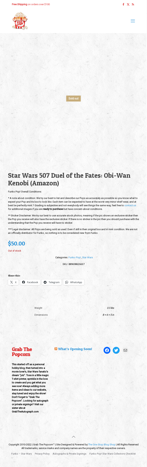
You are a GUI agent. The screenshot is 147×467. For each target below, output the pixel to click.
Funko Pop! (75, 257)
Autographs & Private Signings (69, 453)
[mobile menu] (133, 21)
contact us (130, 205)
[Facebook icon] (123, 4)
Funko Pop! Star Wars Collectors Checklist (112, 453)
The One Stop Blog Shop (101, 444)
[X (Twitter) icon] (128, 4)
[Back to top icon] (73, 437)
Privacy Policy (42, 453)
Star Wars (87, 257)
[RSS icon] (132, 4)
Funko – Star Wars (21, 453)
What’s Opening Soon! (75, 349)
